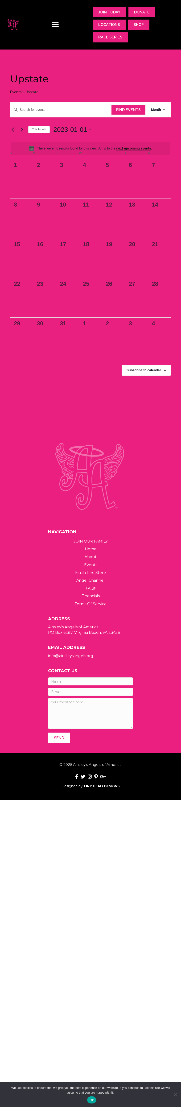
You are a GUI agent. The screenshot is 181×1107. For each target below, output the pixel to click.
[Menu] (55, 25)
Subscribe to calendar (144, 370)
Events (15, 92)
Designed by (91, 786)
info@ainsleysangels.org (70, 656)
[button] (59, 738)
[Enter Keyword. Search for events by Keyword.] (60, 109)
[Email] (90, 692)
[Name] (90, 681)
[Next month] (22, 129)
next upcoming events (133, 148)
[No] (175, 1094)
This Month (39, 129)
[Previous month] (13, 129)
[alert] (90, 148)
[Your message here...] (90, 713)
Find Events (128, 110)
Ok (92, 1100)
